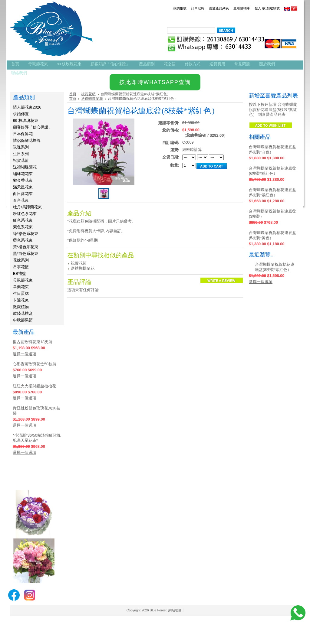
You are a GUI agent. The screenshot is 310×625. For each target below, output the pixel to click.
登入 (258, 8)
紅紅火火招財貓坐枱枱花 (34, 386)
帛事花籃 (21, 267)
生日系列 (21, 153)
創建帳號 (273, 8)
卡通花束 (21, 300)
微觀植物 (21, 306)
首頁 (72, 94)
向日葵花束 (23, 193)
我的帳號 (179, 8)
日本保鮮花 (23, 134)
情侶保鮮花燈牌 (27, 140)
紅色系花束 (23, 220)
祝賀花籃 (21, 160)
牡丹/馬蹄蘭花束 (27, 207)
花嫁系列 (21, 260)
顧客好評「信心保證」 (32, 127)
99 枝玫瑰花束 (25, 120)
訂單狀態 (197, 8)
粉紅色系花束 (25, 213)
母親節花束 (23, 280)
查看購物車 (241, 8)
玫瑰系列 (21, 147)
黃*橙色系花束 (25, 247)
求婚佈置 (21, 114)
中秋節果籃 (23, 320)
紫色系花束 (23, 227)
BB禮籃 (19, 273)
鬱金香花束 (23, 180)
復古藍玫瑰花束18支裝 (32, 342)
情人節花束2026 (27, 107)
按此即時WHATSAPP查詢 (155, 82)
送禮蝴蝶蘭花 (25, 167)
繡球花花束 (23, 173)
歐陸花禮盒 (23, 313)
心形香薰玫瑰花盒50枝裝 (34, 364)
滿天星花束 (23, 187)
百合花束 (21, 200)
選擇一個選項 (24, 354)
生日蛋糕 (21, 293)
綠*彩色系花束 (25, 233)
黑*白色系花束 (25, 253)
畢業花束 (21, 287)
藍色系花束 (23, 240)
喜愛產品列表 (219, 8)
